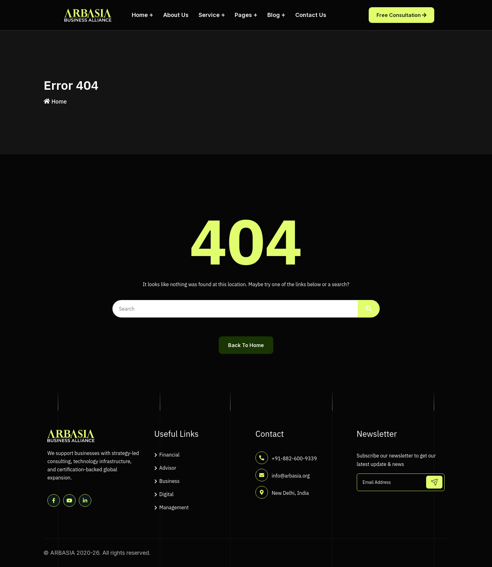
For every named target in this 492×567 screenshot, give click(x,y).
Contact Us (310, 15)
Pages (243, 15)
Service (209, 15)
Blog (273, 15)
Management (174, 507)
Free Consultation (401, 15)
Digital (166, 494)
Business (169, 481)
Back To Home (246, 345)
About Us (176, 15)
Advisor (167, 468)
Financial (169, 455)
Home (140, 15)
